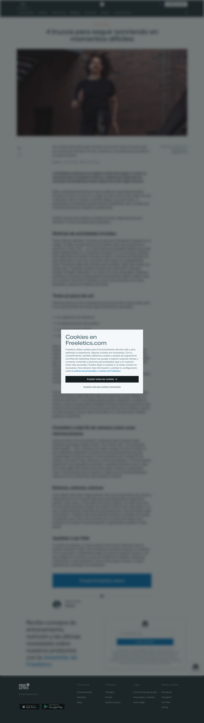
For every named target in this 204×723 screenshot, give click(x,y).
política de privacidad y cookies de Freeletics (97, 371)
